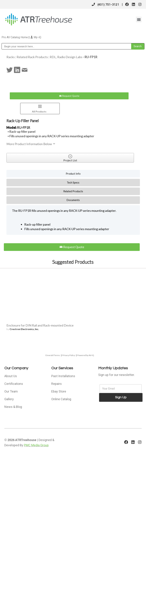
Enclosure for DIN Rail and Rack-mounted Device (40, 325)
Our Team (11, 391)
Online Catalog (61, 399)
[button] (139, 19)
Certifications (13, 384)
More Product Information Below (31, 144)
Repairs (56, 384)
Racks (10, 57)
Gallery (9, 399)
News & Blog (13, 407)
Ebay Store (58, 391)
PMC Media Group (36, 445)
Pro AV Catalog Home (15, 37)
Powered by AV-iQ (85, 355)
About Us (10, 376)
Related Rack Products (32, 57)
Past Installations (63, 376)
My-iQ (35, 37)
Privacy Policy (68, 355)
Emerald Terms (53, 355)
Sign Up (120, 397)
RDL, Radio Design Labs (66, 57)
